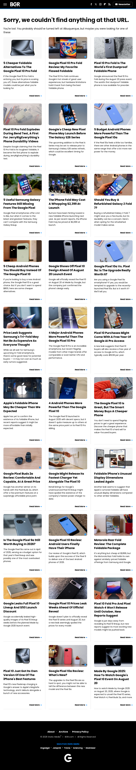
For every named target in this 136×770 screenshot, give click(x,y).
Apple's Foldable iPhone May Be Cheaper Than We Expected (21, 407)
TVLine (67, 748)
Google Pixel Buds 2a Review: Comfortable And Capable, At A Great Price (21, 477)
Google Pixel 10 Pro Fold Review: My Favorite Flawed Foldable (65, 67)
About (51, 731)
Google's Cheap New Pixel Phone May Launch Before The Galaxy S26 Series (67, 133)
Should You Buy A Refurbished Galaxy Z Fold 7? (113, 204)
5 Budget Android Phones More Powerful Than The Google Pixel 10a (112, 133)
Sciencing (78, 748)
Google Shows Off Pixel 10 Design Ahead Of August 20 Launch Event (67, 270)
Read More (34, 96)
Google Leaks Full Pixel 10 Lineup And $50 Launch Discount (21, 607)
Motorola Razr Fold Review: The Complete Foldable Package (110, 544)
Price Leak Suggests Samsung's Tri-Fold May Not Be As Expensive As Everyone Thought (21, 339)
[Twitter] (96, 4)
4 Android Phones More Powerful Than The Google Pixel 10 (67, 407)
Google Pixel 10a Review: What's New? (66, 673)
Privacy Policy (80, 731)
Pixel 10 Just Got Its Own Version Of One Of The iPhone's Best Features (20, 675)
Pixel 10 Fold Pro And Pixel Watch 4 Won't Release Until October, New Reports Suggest (112, 609)
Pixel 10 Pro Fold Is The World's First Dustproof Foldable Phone (110, 67)
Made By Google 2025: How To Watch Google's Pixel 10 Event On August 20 (111, 677)
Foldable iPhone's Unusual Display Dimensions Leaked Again (113, 477)
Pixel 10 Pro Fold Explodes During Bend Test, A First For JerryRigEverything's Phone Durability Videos (21, 135)
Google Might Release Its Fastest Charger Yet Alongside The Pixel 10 (66, 477)
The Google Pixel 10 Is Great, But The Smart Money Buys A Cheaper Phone (110, 409)
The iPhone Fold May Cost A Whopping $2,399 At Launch (67, 204)
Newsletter (122, 4)
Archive (63, 731)
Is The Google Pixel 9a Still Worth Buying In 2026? (21, 542)
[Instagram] (100, 4)
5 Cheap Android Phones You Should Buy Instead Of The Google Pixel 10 (22, 270)
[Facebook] (91, 4)
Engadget (45, 748)
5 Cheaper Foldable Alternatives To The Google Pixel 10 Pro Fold (20, 67)
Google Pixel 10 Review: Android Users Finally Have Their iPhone (65, 544)
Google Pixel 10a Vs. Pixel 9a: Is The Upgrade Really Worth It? (112, 270)
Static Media (54, 737)
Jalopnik (57, 748)
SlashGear (91, 748)
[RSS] (109, 4)
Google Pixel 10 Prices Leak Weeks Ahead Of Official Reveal (68, 607)
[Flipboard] (105, 4)
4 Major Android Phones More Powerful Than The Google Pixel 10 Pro (66, 337)
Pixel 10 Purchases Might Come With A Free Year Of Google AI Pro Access (112, 337)
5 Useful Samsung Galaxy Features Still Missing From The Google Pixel (21, 204)
